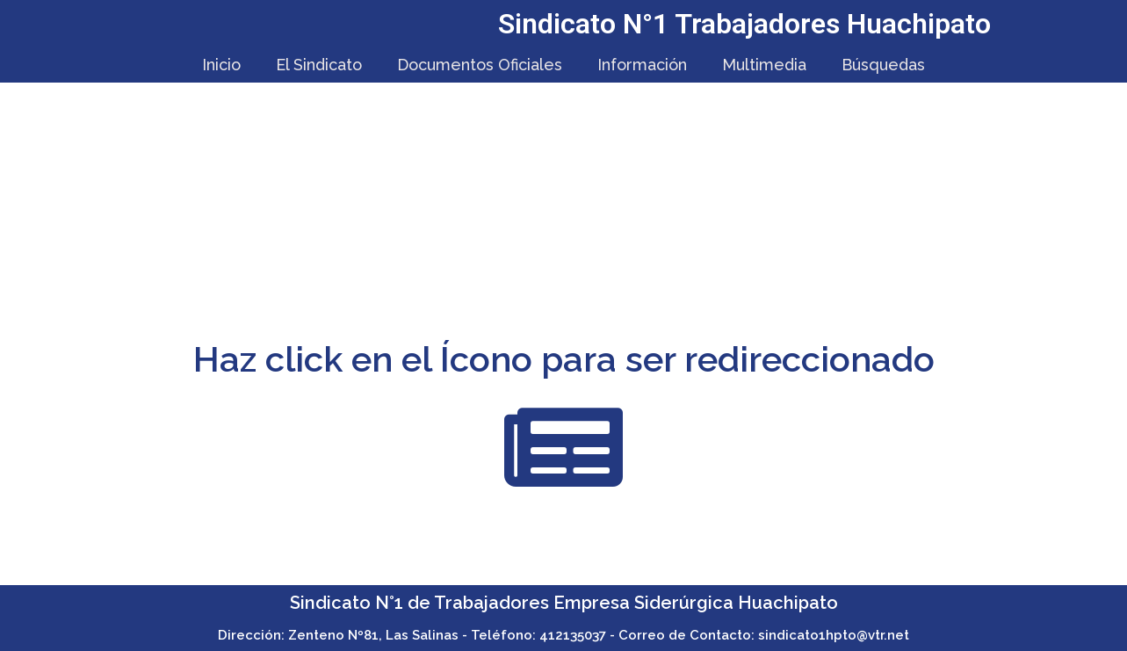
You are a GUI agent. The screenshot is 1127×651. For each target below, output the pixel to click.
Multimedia (764, 64)
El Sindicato (319, 64)
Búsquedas (883, 64)
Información (642, 64)
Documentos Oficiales (479, 64)
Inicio (221, 64)
